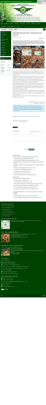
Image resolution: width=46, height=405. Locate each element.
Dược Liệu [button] (6, 23)
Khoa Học (3, 47)
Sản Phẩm (3, 54)
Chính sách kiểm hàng (6, 215)
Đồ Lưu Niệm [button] (22, 23)
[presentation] (29, 145)
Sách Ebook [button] (3, 26)
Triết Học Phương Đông (4, 40)
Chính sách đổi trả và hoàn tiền (7, 210)
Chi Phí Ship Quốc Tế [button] (11, 26)
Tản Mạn (3, 45)
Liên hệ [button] (18, 26)
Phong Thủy (3, 42)
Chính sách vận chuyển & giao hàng (8, 212)
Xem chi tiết (40, 3)
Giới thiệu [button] (33, 23)
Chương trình (3, 52)
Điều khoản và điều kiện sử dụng (7, 207)
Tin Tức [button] (28, 23)
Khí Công (3, 32)
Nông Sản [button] (16, 23)
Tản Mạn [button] (38, 23)
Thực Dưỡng (3, 34)
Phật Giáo (3, 50)
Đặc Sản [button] (11, 23)
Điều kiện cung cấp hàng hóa (7, 214)
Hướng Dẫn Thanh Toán (6, 209)
